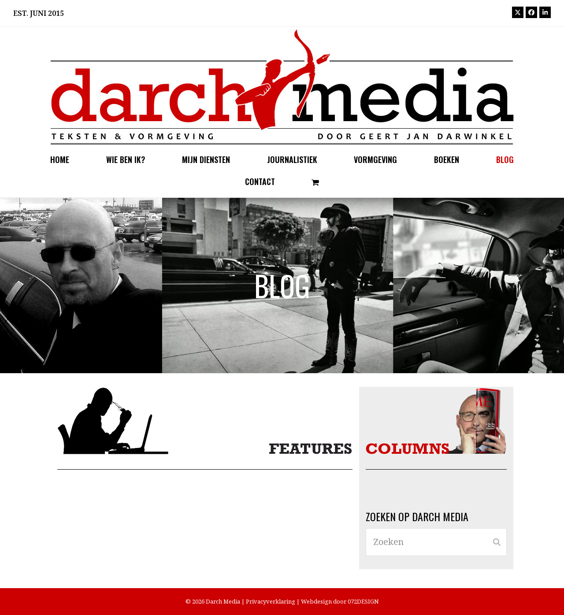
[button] (315, 182)
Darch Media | (226, 601)
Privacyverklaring (270, 601)
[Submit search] (497, 542)
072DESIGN (363, 601)
